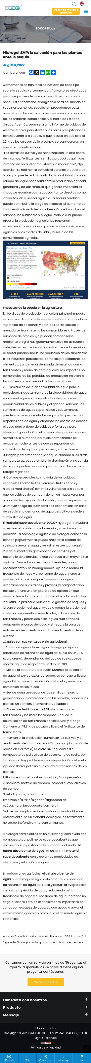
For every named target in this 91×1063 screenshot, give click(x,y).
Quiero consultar (45, 982)
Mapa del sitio (45, 1028)
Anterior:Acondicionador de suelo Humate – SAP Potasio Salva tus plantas (45, 936)
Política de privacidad (46, 1048)
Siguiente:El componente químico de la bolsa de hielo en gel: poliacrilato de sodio (45, 942)
